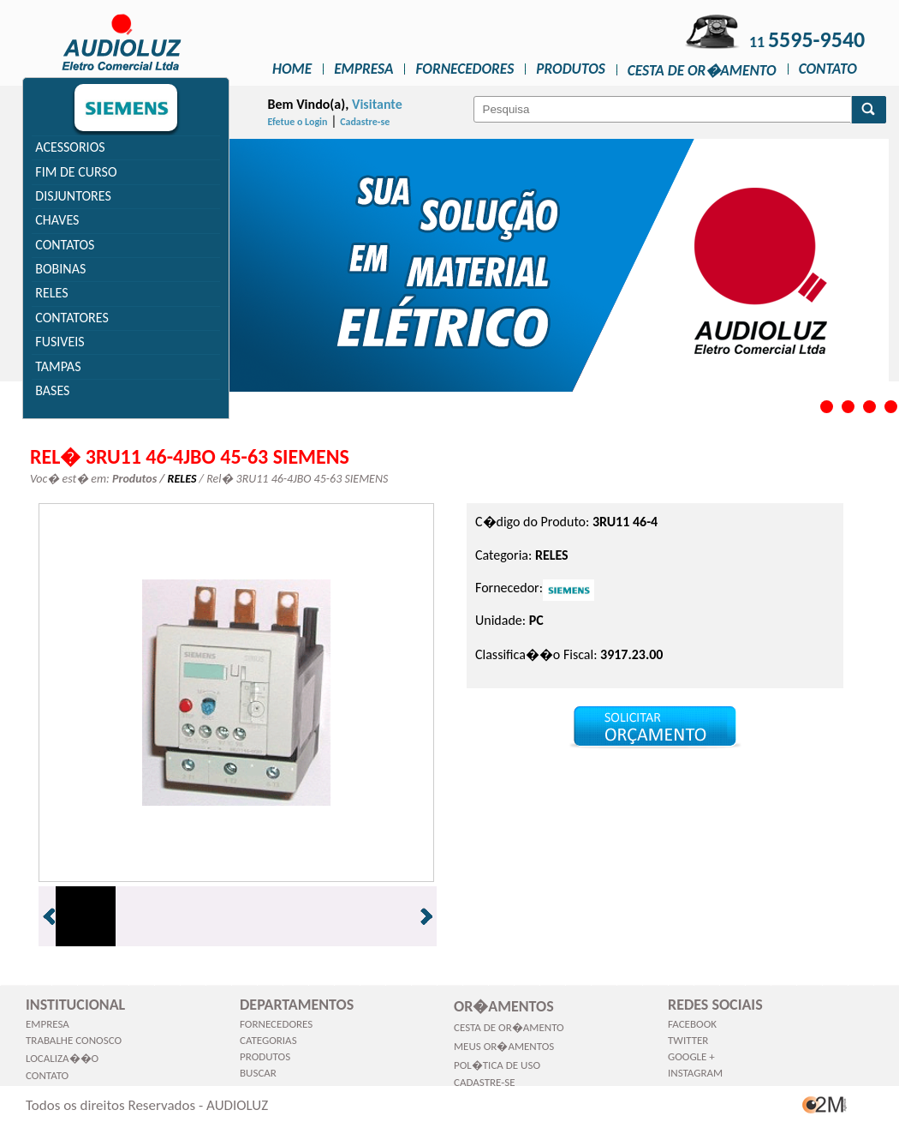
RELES (51, 293)
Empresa (363, 68)
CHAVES (57, 220)
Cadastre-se (365, 122)
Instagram (695, 1072)
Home (292, 68)
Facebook (692, 1023)
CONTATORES (72, 317)
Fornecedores (464, 68)
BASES (52, 390)
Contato (828, 68)
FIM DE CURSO (75, 172)
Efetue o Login (298, 122)
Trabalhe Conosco (74, 1040)
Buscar (258, 1072)
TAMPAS (57, 366)
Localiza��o (62, 1058)
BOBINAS (60, 269)
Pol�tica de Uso (497, 1065)
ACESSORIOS (69, 147)
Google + (691, 1056)
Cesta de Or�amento (702, 70)
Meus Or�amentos (504, 1046)
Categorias (268, 1040)
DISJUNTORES (72, 196)
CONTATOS (64, 245)
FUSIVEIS (59, 341)
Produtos (570, 68)
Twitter (688, 1040)
